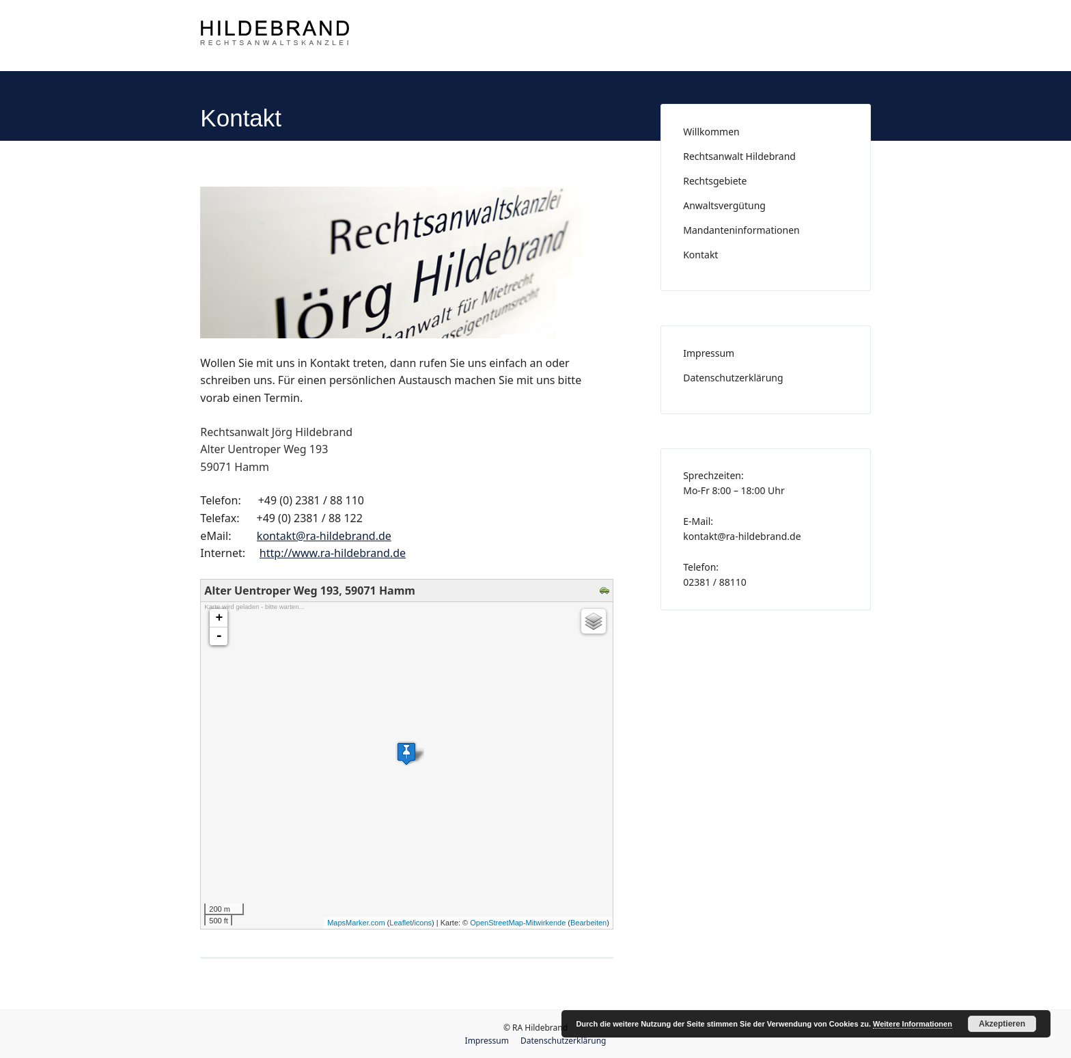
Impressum (708, 353)
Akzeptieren (1002, 1024)
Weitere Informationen (912, 1024)
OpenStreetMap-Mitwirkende (518, 923)
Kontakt (700, 254)
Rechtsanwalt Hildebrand (739, 156)
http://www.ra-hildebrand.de (333, 552)
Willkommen (711, 131)
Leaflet (400, 923)
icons (423, 923)
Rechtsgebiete (715, 180)
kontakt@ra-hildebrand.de (324, 535)
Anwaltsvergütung (724, 205)
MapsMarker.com (356, 923)
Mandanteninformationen (741, 229)
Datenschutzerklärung (733, 377)
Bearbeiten (588, 923)
